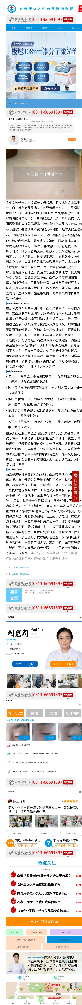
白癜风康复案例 (36, 932)
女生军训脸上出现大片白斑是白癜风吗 (42, 592)
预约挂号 (75, 28)
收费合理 (44, 833)
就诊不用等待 (27, 845)
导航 (9, 103)
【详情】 (79, 876)
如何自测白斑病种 (65, 940)
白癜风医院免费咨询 (62, 947)
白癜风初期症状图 (66, 932)
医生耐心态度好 (71, 833)
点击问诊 (63, 664)
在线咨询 (59, 28)
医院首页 (69, 1002)
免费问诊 (44, 28)
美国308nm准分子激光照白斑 (25, 940)
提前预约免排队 (65, 845)
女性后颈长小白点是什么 (20, 567)
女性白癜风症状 (22, 103)
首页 (13, 28)
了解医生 (25, 664)
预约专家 (55, 1002)
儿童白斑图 (14, 932)
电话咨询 (27, 1002)
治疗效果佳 (17, 833)
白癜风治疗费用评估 (23, 947)
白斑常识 (29, 28)
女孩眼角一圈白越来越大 (20, 574)
